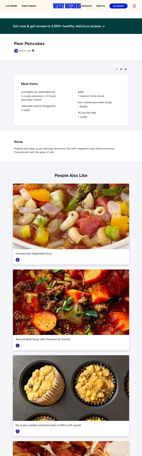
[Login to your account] (134, 6)
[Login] (118, 5)
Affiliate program (125, 373)
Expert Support (29, 6)
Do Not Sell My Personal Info (56, 410)
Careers (86, 367)
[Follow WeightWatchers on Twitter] (21, 403)
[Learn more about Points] (33, 51)
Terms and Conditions (35, 410)
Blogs (85, 371)
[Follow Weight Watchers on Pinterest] (33, 403)
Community (86, 6)
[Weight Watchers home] (67, 5)
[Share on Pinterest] (125, 69)
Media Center (124, 378)
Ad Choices (73, 410)
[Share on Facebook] (117, 69)
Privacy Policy (19, 410)
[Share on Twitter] (121, 69)
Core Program (57, 348)
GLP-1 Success (57, 359)
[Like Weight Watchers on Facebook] (16, 403)
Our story (87, 362)
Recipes (87, 375)
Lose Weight (11, 6)
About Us (100, 6)
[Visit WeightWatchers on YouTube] (27, 403)
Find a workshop (125, 355)
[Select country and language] (122, 429)
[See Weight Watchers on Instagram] (38, 403)
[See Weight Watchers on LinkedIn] (44, 403)
